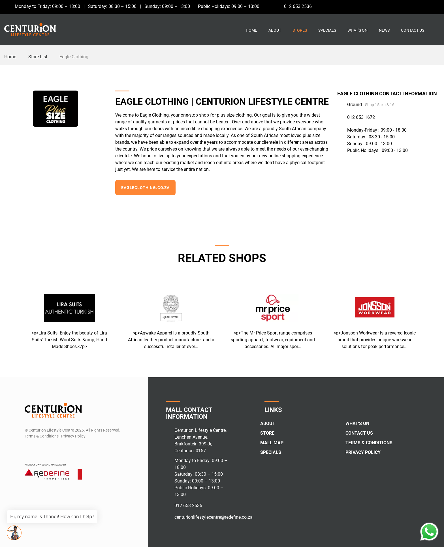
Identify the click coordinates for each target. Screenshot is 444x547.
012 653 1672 (361, 117)
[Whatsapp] (436, 6)
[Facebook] (415, 6)
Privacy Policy (363, 452)
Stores (300, 30)
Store (267, 433)
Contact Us (412, 30)
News (384, 30)
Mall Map (271, 442)
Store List (37, 56)
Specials (327, 30)
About (274, 30)
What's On (357, 30)
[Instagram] (425, 6)
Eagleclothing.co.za (145, 187)
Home (251, 30)
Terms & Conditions (368, 442)
